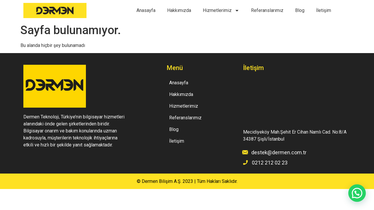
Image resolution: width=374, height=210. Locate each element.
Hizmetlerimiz (221, 10)
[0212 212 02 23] (245, 162)
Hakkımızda (179, 10)
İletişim (323, 10)
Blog (299, 10)
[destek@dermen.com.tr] (245, 152)
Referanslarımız (267, 10)
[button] (357, 193)
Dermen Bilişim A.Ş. (161, 181)
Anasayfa (145, 10)
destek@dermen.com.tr (279, 152)
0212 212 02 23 (270, 163)
